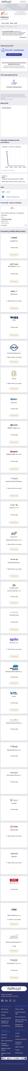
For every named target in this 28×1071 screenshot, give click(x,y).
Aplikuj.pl (3, 26)
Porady (3, 1015)
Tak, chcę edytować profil (20, 13)
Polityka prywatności (21, 1039)
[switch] (14, 54)
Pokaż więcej (22, 37)
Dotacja (17, 1050)
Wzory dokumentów (6, 1040)
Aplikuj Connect (19, 1047)
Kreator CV (4, 1034)
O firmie (17, 1033)
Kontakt (17, 1036)
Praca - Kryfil (5, 23)
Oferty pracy (4, 1009)
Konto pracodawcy (20, 1017)
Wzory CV (4, 1037)
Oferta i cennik (19, 1009)
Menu (23, 2)
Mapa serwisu (19, 1053)
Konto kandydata (6, 1018)
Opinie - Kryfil (13, 23)
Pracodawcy (9, 26)
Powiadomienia (5, 1026)
